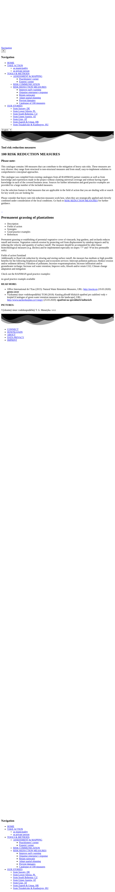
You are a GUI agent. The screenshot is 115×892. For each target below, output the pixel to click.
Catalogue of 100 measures (32, 103)
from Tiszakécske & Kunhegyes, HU (31, 124)
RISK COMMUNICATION (26, 84)
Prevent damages (27, 100)
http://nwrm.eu (90, 289)
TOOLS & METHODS (18, 73)
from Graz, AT (20, 119)
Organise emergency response (33, 92)
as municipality (20, 68)
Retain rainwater (27, 95)
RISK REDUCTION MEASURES (29, 87)
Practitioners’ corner (29, 79)
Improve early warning (30, 89)
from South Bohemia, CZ (25, 114)
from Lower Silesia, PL (24, 111)
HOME (10, 63)
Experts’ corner (26, 81)
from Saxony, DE (21, 108)
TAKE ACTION (15, 65)
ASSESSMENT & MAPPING (27, 76)
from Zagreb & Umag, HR (26, 122)
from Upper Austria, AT (24, 116)
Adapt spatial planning (30, 97)
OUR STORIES (14, 106)
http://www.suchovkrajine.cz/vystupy (25, 300)
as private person (21, 71)
